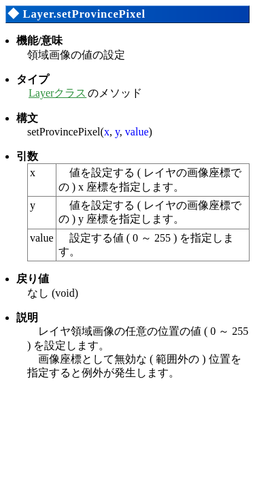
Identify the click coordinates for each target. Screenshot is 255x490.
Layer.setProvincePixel (83, 13)
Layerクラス (57, 93)
